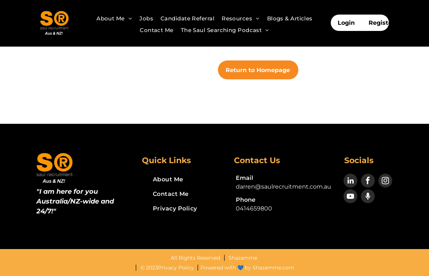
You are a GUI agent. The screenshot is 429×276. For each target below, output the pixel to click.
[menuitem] (114, 18)
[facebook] (368, 181)
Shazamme (243, 258)
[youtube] (350, 197)
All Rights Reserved (196, 258)
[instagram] (385, 181)
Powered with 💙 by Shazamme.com (247, 267)
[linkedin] (350, 181)
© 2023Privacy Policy (167, 267)
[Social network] (368, 197)
